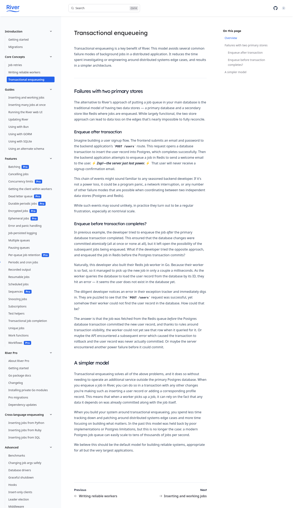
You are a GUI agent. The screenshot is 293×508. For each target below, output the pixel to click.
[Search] (104, 8)
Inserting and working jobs (183, 496)
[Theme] (283, 8)
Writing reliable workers (95, 496)
